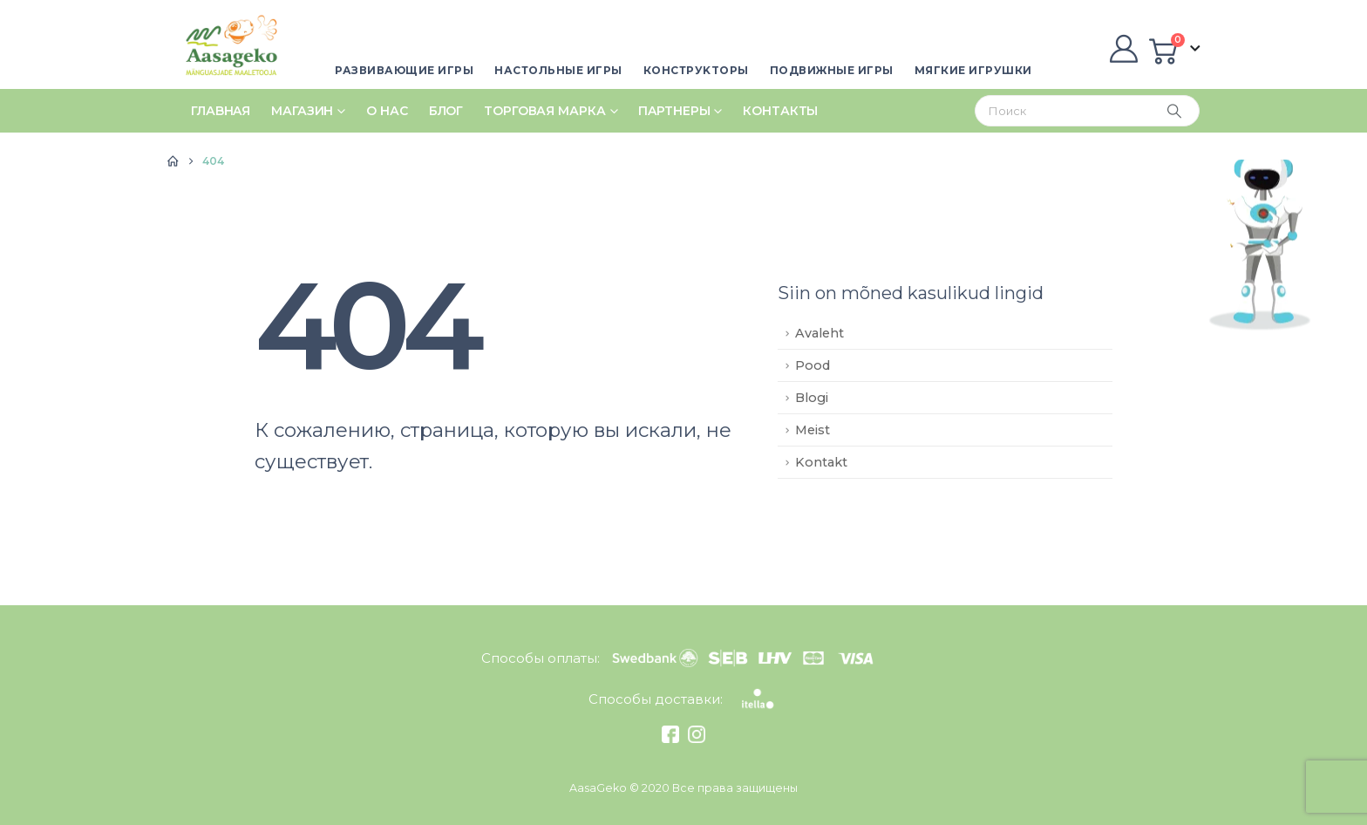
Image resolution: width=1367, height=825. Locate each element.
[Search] (1174, 111)
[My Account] (1122, 49)
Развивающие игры (404, 70)
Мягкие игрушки (973, 70)
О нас (386, 111)
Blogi (811, 398)
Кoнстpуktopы (696, 70)
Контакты (780, 111)
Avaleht (819, 333)
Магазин (302, 111)
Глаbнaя (220, 111)
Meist (812, 430)
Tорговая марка (544, 111)
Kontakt (821, 462)
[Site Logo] (226, 49)
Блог (446, 111)
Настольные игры (558, 70)
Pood (812, 365)
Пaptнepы (674, 111)
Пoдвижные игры (832, 70)
